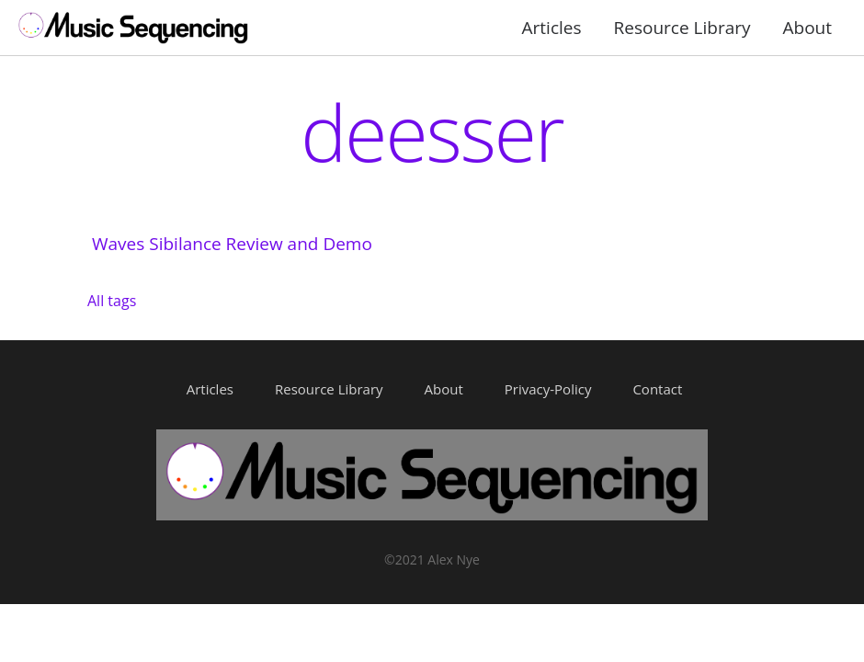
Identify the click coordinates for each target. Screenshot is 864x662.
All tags (111, 301)
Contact (657, 389)
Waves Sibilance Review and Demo (232, 244)
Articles (552, 28)
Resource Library (682, 28)
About (808, 28)
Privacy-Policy (548, 389)
